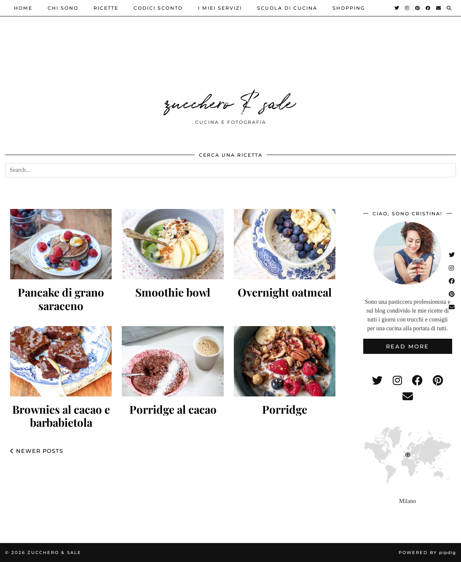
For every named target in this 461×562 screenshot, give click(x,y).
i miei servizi (220, 8)
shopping (348, 8)
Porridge (284, 409)
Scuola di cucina (287, 8)
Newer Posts (36, 450)
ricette (106, 8)
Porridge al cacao (173, 409)
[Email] (439, 8)
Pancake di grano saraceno (61, 299)
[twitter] (377, 380)
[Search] (449, 8)
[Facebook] (428, 8)
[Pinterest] (418, 8)
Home (23, 8)
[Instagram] (407, 8)
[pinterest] (438, 380)
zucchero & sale (230, 101)
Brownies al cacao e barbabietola (61, 416)
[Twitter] (397, 8)
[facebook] (417, 380)
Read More (407, 346)
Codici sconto (158, 8)
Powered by (427, 552)
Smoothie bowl (172, 292)
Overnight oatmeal (285, 292)
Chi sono (63, 8)
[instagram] (397, 380)
